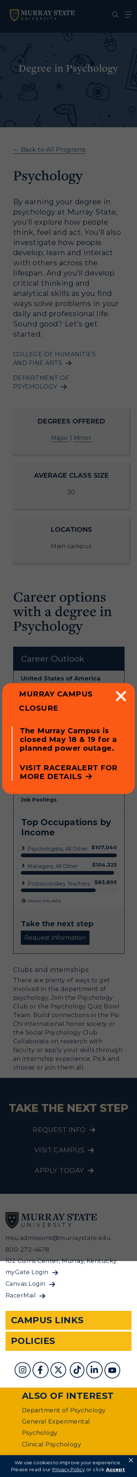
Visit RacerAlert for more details (69, 772)
